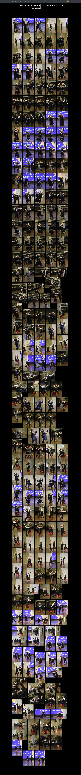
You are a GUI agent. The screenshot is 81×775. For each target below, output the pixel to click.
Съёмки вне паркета (27, 1)
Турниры (16, 1)
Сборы (20, 1)
